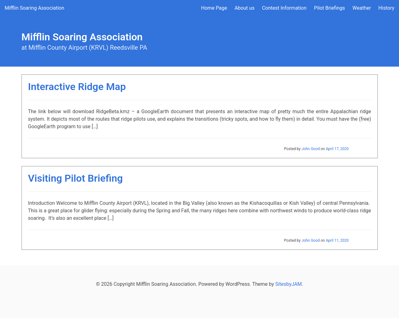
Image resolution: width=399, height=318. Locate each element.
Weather (361, 8)
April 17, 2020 (337, 149)
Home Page (214, 8)
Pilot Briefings (329, 8)
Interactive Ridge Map (77, 87)
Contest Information (284, 8)
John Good (311, 149)
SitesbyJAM (288, 284)
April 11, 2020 (337, 240)
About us (245, 8)
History (386, 8)
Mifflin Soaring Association (34, 8)
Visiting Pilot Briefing (75, 178)
